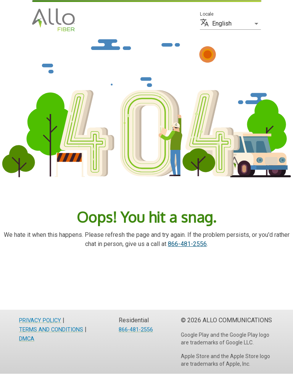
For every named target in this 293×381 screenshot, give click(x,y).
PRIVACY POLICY (40, 320)
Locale (206, 14)
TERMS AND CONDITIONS (51, 329)
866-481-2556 (187, 244)
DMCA (26, 339)
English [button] (222, 23)
